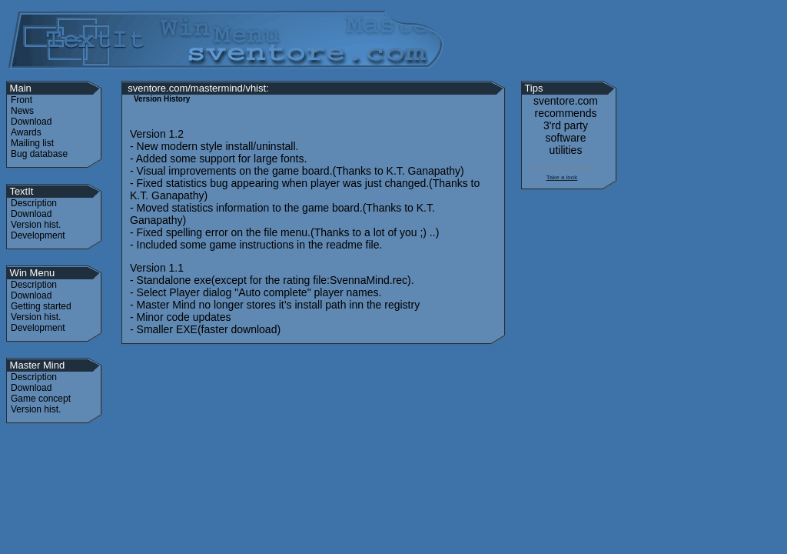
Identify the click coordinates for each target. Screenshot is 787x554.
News (22, 110)
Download (31, 121)
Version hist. (36, 224)
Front (21, 100)
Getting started (41, 306)
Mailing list (32, 143)
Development (38, 235)
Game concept (41, 398)
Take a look (561, 177)
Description (34, 203)
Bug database (39, 154)
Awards (26, 132)
